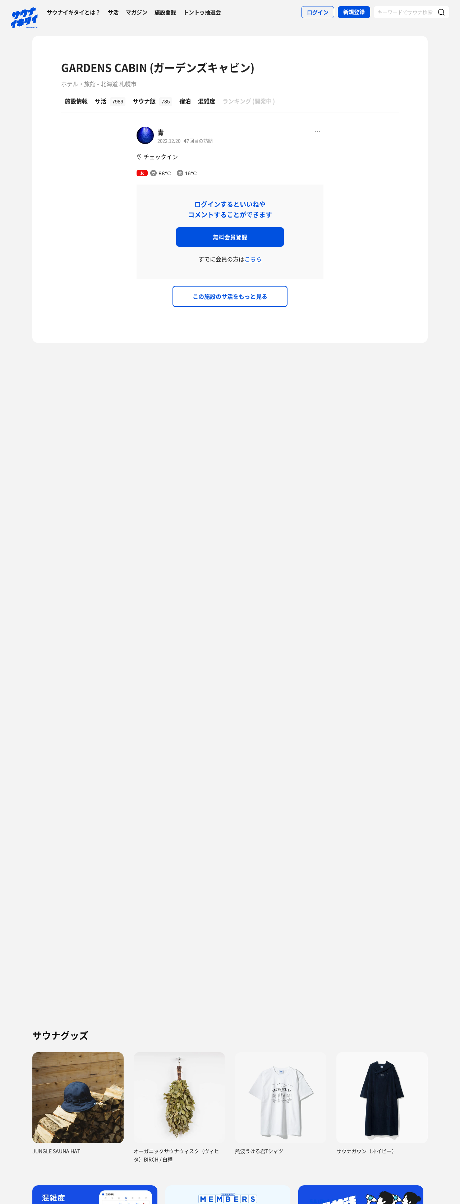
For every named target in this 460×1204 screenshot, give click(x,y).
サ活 (113, 12)
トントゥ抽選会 (202, 12)
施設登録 (165, 12)
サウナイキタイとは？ (74, 12)
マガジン (136, 12)
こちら (253, 259)
